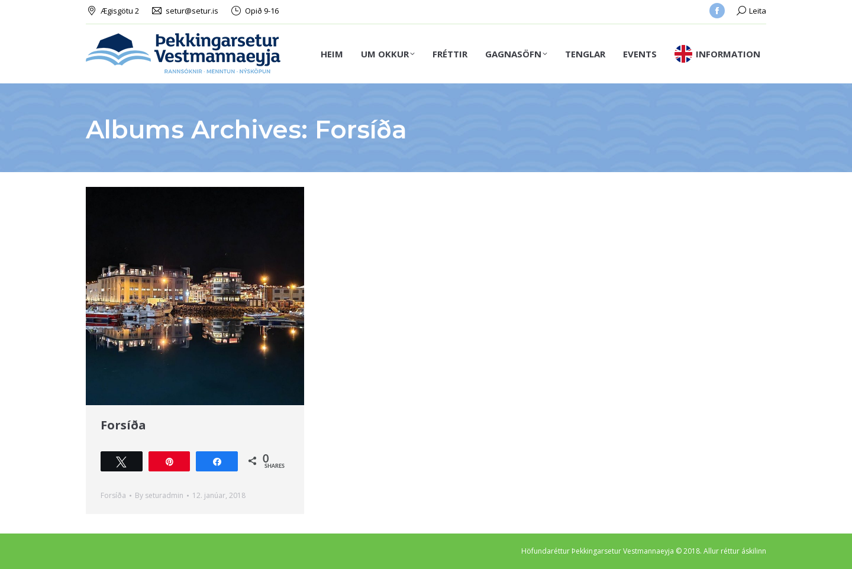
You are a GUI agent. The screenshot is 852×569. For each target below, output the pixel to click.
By (159, 495)
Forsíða (123, 425)
